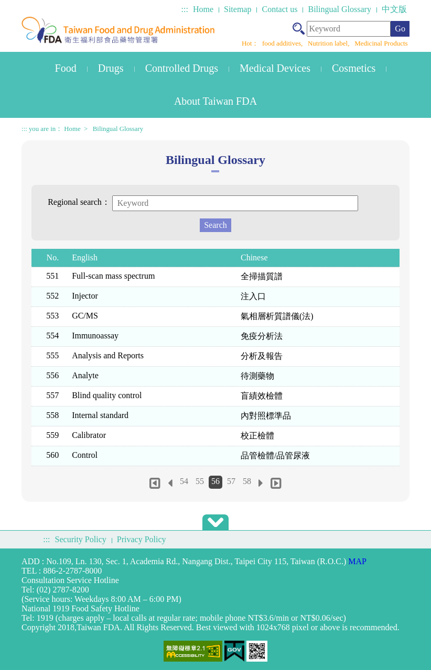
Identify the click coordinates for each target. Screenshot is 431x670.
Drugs (111, 68)
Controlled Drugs (181, 68)
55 (200, 481)
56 (215, 481)
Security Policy (80, 539)
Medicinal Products (380, 43)
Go (400, 28)
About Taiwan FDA (215, 101)
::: (184, 9)
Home (203, 9)
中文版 (394, 9)
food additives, (283, 43)
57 (231, 481)
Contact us (279, 9)
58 (247, 481)
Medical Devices (275, 68)
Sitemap (237, 9)
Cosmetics (353, 68)
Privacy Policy (141, 539)
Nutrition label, (329, 43)
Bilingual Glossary (339, 9)
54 (184, 481)
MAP (357, 561)
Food (66, 68)
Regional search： (79, 201)
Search (215, 225)
